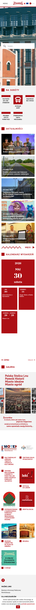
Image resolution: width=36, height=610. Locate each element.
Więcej (28, 247)
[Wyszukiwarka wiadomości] (20, 46)
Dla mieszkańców (8, 596)
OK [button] (18, 607)
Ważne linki (6, 586)
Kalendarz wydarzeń (20, 254)
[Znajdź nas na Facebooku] (3, 580)
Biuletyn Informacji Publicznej (11, 590)
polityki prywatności (28, 604)
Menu (5, 3)
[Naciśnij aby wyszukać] (4, 46)
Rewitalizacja (5, 592)
